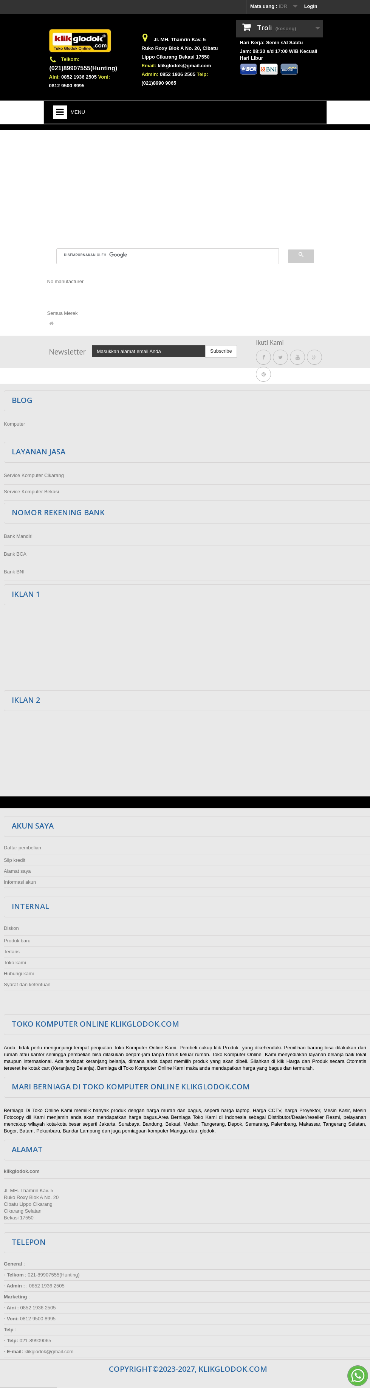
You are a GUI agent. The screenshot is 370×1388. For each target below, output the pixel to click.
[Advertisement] (185, 185)
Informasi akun (20, 882)
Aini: (54, 77)
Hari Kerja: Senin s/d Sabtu (271, 42)
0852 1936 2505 (79, 77)
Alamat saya (17, 871)
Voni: (104, 77)
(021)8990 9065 (158, 83)
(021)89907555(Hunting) (84, 68)
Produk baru (17, 940)
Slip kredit (14, 860)
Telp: (202, 74)
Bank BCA (15, 554)
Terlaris (12, 951)
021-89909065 (35, 1340)
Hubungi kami (19, 973)
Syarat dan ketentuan (27, 984)
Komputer (14, 424)
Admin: (149, 74)
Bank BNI (14, 572)
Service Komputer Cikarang (34, 475)
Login (310, 6)
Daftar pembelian (22, 847)
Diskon (11, 928)
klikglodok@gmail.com (184, 65)
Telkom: (70, 59)
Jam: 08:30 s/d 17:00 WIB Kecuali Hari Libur (278, 54)
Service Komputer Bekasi (31, 491)
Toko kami (15, 962)
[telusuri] (163, 255)
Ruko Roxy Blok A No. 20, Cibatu (179, 48)
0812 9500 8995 (67, 85)
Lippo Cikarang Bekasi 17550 (175, 57)
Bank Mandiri (18, 536)
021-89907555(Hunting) (53, 1275)
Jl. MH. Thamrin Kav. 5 (179, 39)
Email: (148, 65)
